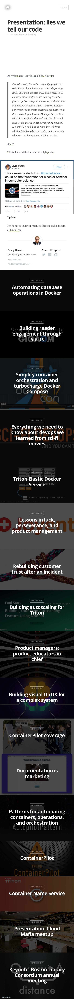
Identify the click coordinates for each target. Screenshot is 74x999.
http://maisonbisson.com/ (20, 264)
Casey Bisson (15, 250)
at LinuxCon (14, 230)
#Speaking (31, 34)
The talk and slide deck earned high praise (30, 152)
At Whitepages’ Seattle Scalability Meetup (30, 75)
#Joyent (22, 34)
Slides (10, 143)
